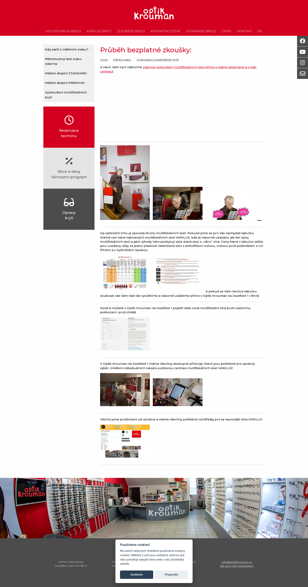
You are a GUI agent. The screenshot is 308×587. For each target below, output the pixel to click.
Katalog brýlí (99, 31)
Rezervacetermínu (69, 127)
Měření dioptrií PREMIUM (65, 83)
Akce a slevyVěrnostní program (69, 168)
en (259, 31)
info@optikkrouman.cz (237, 562)
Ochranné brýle (201, 31)
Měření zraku (122, 59)
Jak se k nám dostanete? (237, 565)
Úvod (103, 59)
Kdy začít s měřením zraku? (66, 49)
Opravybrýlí (69, 209)
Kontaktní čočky (165, 31)
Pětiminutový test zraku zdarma (63, 61)
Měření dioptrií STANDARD (66, 73)
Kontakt (244, 31)
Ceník (226, 31)
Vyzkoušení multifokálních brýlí (66, 94)
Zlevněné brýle (131, 31)
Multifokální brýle (63, 31)
